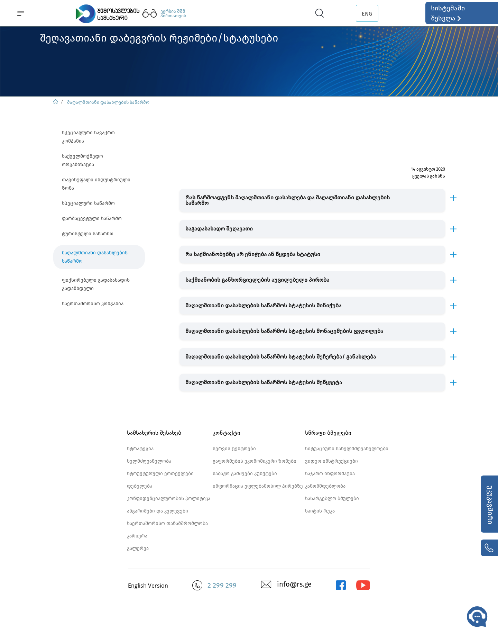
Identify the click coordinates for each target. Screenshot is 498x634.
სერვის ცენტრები (234, 449)
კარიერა (137, 536)
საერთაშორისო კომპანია (92, 304)
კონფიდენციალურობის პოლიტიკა (168, 498)
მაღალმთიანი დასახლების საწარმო (108, 102)
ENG (367, 13)
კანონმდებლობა (325, 486)
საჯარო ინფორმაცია (330, 474)
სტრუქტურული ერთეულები (160, 474)
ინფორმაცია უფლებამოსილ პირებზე (258, 486)
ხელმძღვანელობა (149, 461)
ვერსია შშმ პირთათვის (173, 13)
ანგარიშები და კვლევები (157, 511)
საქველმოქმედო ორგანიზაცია (82, 160)
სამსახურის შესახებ (154, 432)
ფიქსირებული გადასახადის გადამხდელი (96, 284)
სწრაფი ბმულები (328, 432)
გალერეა (138, 548)
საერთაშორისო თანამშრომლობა (167, 523)
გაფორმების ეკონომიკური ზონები (254, 461)
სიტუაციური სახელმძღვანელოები (346, 449)
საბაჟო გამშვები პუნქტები (245, 474)
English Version (148, 585)
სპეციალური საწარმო (88, 203)
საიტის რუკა (320, 511)
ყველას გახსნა (428, 176)
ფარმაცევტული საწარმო (92, 218)
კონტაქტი (226, 432)
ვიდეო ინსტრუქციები (331, 461)
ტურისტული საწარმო (87, 234)
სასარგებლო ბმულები (332, 498)
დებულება (139, 486)
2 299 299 (222, 585)
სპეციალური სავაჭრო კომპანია (88, 137)
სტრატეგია (140, 449)
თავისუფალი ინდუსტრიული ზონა (96, 184)
